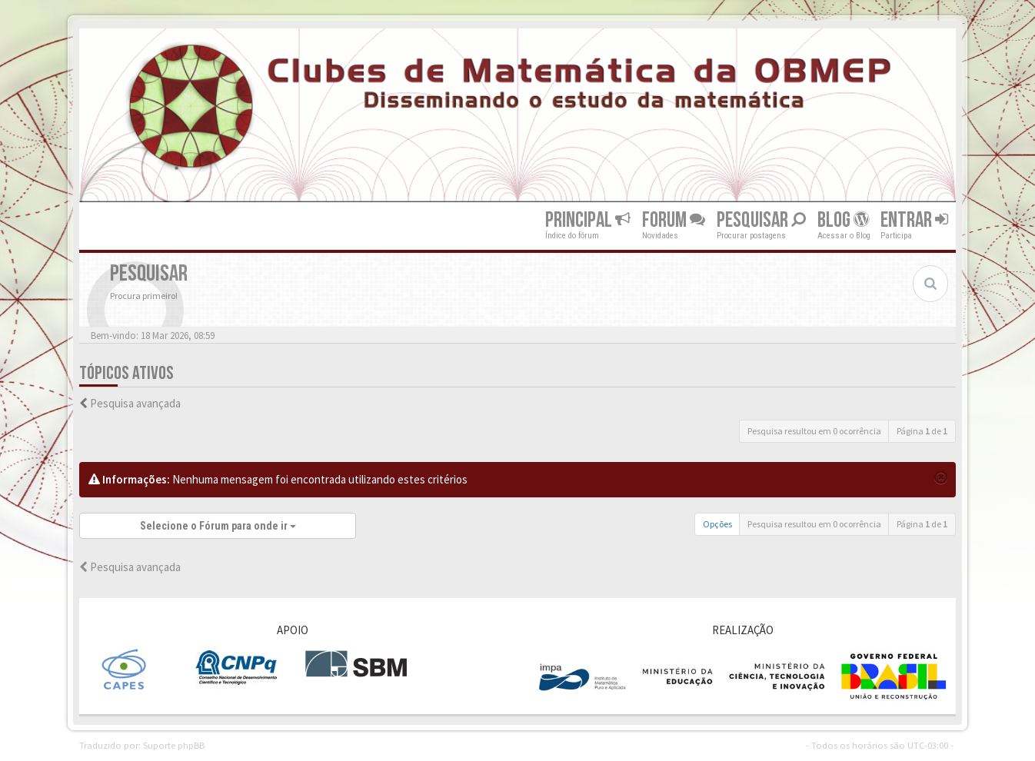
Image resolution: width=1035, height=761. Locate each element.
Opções (717, 524)
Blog (843, 220)
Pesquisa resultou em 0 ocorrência (814, 431)
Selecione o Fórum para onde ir (218, 526)
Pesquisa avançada (135, 403)
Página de (922, 431)
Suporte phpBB (174, 745)
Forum (673, 220)
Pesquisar (761, 220)
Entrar (914, 220)
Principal (588, 220)
